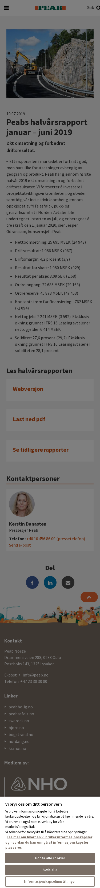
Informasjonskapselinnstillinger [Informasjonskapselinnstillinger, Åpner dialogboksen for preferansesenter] (50, 881)
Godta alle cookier (50, 858)
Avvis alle (50, 870)
